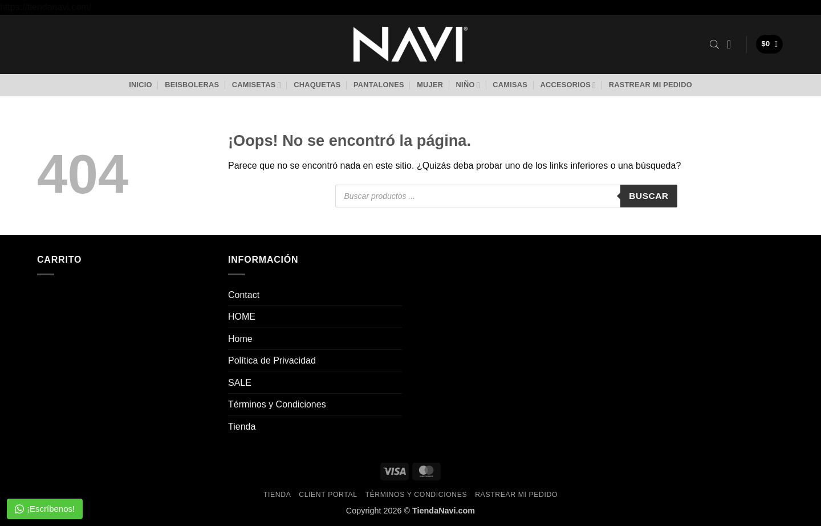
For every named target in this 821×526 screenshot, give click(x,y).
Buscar (648, 196)
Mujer (430, 84)
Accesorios (568, 85)
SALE (239, 383)
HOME (241, 316)
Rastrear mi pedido (650, 84)
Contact (243, 295)
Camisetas (256, 85)
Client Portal (328, 495)
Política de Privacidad (272, 360)
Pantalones (378, 84)
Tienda (241, 426)
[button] (732, 44)
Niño (468, 85)
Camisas (510, 84)
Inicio (140, 84)
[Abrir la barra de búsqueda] (714, 44)
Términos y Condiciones (277, 404)
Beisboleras (192, 84)
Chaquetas (317, 84)
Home (240, 339)
